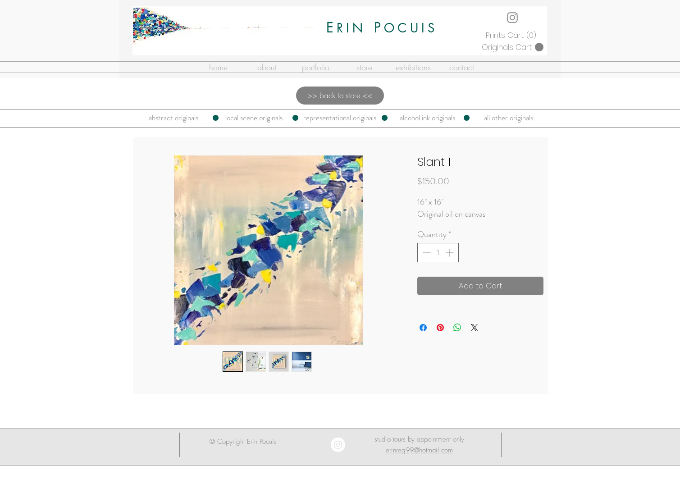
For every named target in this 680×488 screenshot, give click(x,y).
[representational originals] (340, 118)
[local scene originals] (254, 118)
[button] (512, 35)
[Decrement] (426, 252)
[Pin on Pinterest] (440, 327)
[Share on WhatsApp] (457, 327)
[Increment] (450, 252)
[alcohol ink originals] (427, 118)
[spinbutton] (438, 252)
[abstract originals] (173, 118)
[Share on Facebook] (423, 327)
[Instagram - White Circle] (338, 445)
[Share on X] (474, 327)
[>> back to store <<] (340, 96)
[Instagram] (512, 17)
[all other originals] (509, 118)
